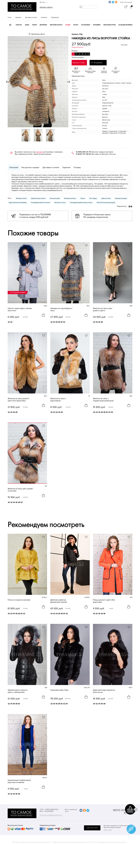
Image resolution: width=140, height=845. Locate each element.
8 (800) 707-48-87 (83, 154)
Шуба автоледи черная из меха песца (104, 691)
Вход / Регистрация (126, 2)
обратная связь (92, 828)
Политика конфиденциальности (51, 815)
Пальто (82, 198)
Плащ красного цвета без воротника (104, 601)
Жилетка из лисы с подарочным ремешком (103, 400)
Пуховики (96, 25)
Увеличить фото (38, 34)
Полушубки (85, 25)
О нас (9, 17)
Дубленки (43, 25)
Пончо (75, 25)
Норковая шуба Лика (59, 690)
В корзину (98, 63)
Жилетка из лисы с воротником (58, 400)
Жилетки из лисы (60, 202)
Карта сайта (108, 830)
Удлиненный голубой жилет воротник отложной (19, 781)
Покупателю (55, 17)
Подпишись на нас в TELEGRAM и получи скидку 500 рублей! (35, 216)
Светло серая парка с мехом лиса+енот (20, 309)
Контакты (44, 17)
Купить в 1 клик (79, 63)
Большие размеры (125, 25)
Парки (34, 25)
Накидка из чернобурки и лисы (61, 309)
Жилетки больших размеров (106, 202)
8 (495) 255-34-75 (83, 152)
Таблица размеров (78, 57)
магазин (40, 152)
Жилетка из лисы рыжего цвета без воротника (18, 400)
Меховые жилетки (70, 198)
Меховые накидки (121, 198)
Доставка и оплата (31, 17)
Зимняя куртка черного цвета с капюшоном (18, 691)
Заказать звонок (46, 7)
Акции (67, 25)
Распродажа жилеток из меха (40, 202)
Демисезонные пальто (38, 198)
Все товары (93, 198)
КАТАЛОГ (19, 25)
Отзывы (77, 167)
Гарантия (18, 17)
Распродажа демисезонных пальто (81, 202)
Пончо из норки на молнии (19, 600)
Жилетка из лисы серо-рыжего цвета (103, 309)
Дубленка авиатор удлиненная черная (58, 601)
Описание (13, 167)
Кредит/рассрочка (77, 47)
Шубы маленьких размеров (17, 202)
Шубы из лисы (106, 198)
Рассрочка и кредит (30, 167)
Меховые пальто (21, 198)
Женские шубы (55, 198)
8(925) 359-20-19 (122, 810)
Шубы (27, 25)
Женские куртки (109, 25)
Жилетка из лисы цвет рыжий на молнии (20, 490)
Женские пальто (56, 25)
